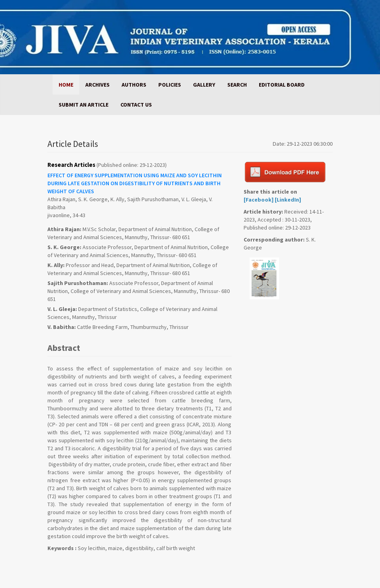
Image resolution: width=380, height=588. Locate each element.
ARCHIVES (97, 84)
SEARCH (237, 84)
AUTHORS (134, 84)
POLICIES (169, 84)
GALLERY (204, 84)
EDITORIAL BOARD (282, 84)
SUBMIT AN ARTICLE (83, 104)
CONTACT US (136, 104)
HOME (66, 84)
